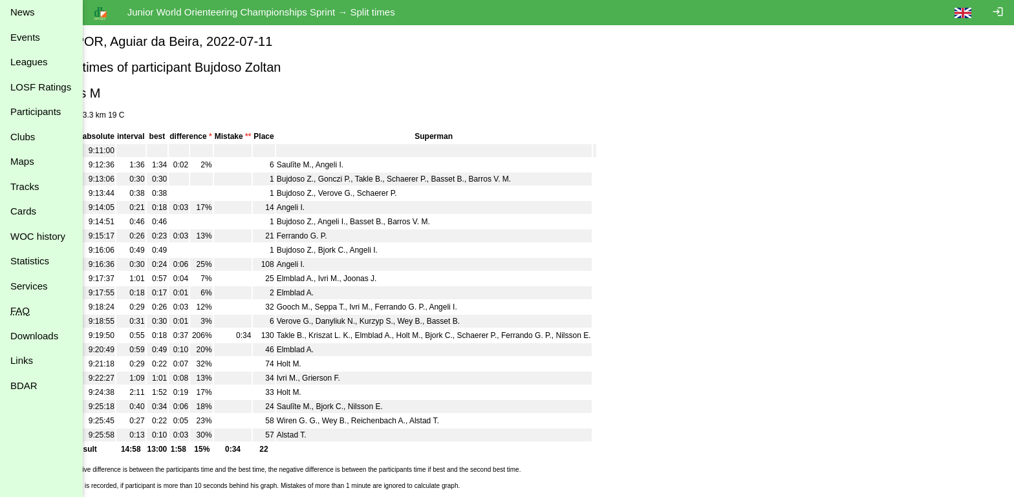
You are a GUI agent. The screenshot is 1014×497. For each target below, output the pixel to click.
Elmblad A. (334, 278)
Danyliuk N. (374, 321)
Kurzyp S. (416, 321)
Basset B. (486, 179)
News (22, 11)
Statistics (29, 260)
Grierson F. (360, 378)
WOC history (37, 236)
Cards (23, 211)
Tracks (24, 186)
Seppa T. (369, 307)
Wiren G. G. (336, 420)
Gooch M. (333, 307)
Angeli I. (369, 164)
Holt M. (447, 335)
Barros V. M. (529, 179)
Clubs (22, 136)
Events (25, 37)
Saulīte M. (333, 164)
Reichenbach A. (418, 420)
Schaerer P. (446, 179)
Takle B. (408, 179)
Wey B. (449, 321)
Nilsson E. (612, 335)
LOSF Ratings (40, 86)
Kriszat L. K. (369, 335)
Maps (22, 161)
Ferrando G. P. (341, 235)
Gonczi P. (374, 179)
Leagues (29, 61)
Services (29, 285)
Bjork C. (371, 250)
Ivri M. (368, 278)
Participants (35, 111)
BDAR (24, 385)
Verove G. (375, 193)
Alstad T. (464, 420)
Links (21, 360)
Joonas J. (399, 278)
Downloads (34, 335)
